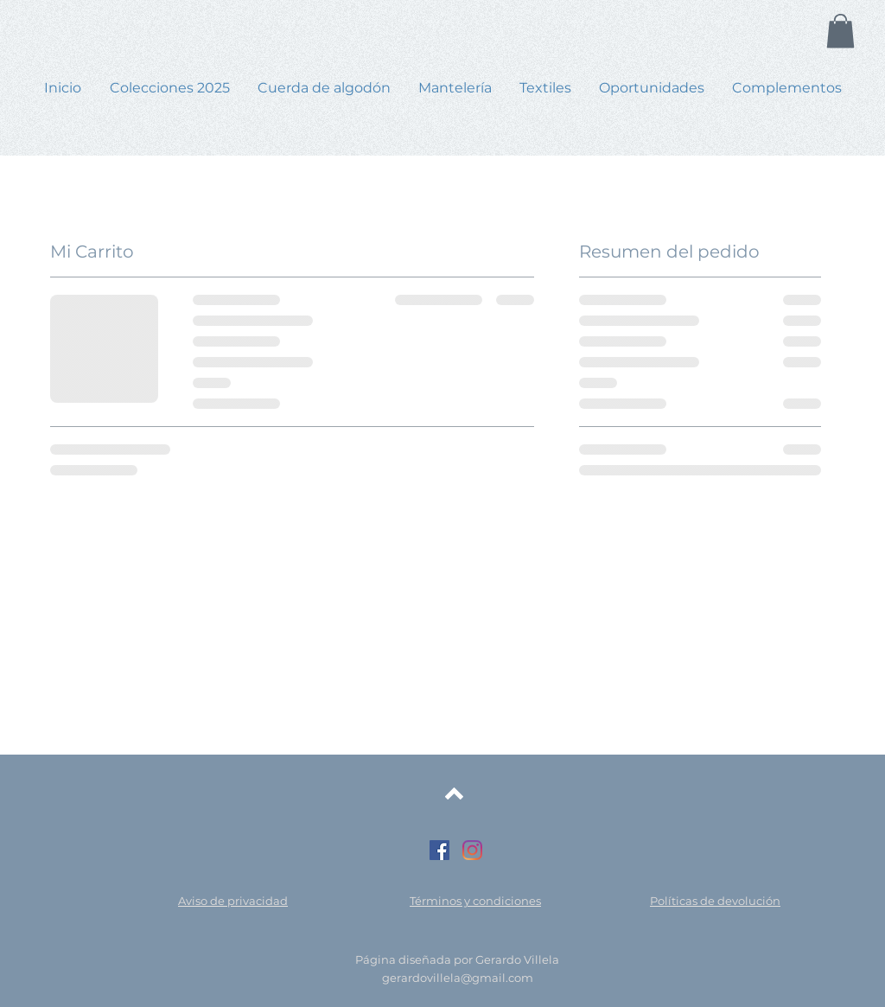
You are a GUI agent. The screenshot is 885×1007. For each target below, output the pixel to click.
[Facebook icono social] (439, 850)
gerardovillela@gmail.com (457, 978)
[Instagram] (472, 850)
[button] (840, 31)
